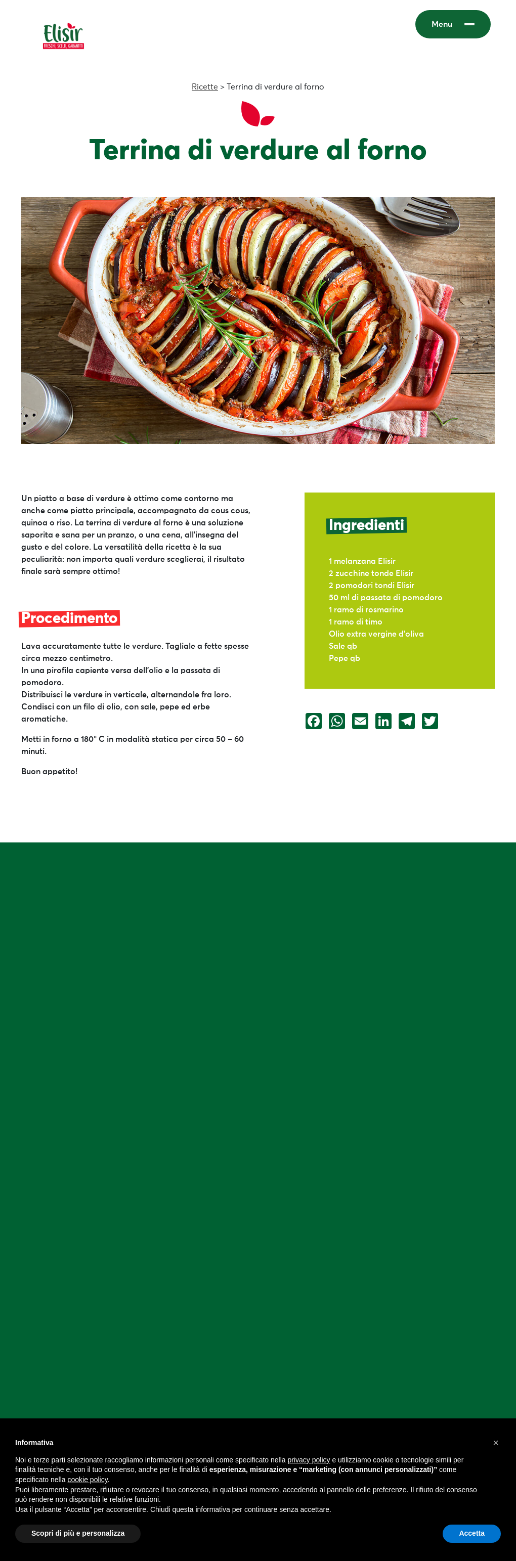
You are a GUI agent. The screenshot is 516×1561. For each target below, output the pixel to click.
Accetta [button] (472, 1533)
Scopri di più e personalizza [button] (77, 1533)
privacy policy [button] (309, 1460)
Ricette (205, 87)
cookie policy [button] (88, 1480)
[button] (496, 1443)
